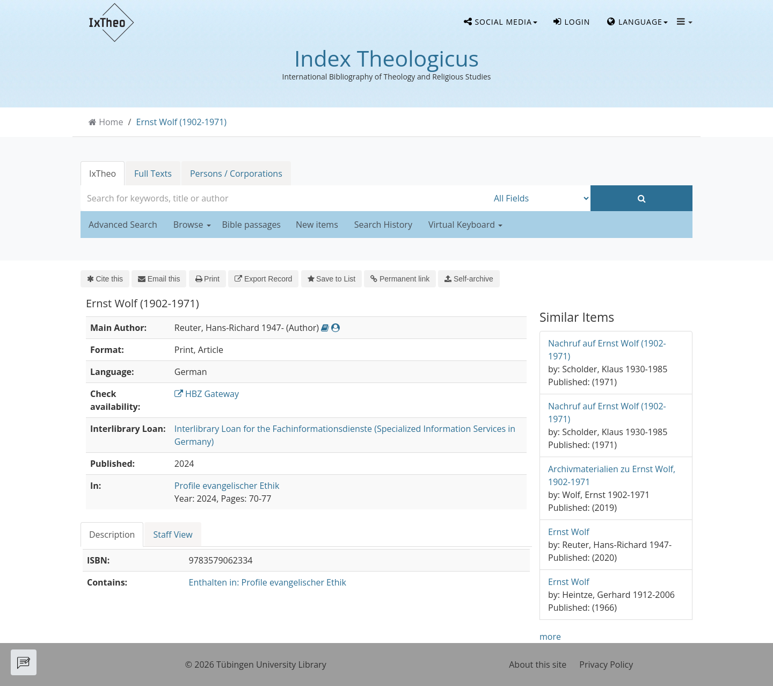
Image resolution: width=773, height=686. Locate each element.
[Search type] (539, 198)
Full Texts (153, 173)
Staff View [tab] (172, 534)
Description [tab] (112, 534)
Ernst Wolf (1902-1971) (181, 122)
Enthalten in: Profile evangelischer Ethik (267, 582)
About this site (537, 664)
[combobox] (284, 198)
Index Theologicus (386, 58)
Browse (192, 224)
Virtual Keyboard (465, 224)
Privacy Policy (606, 664)
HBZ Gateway (206, 394)
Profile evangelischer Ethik (226, 486)
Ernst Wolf (568, 532)
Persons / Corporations (236, 173)
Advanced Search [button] (123, 224)
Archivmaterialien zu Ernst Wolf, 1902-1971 (611, 475)
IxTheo (102, 173)
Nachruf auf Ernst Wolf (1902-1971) (607, 349)
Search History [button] (383, 224)
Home (111, 122)
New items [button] (317, 224)
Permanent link (399, 279)
